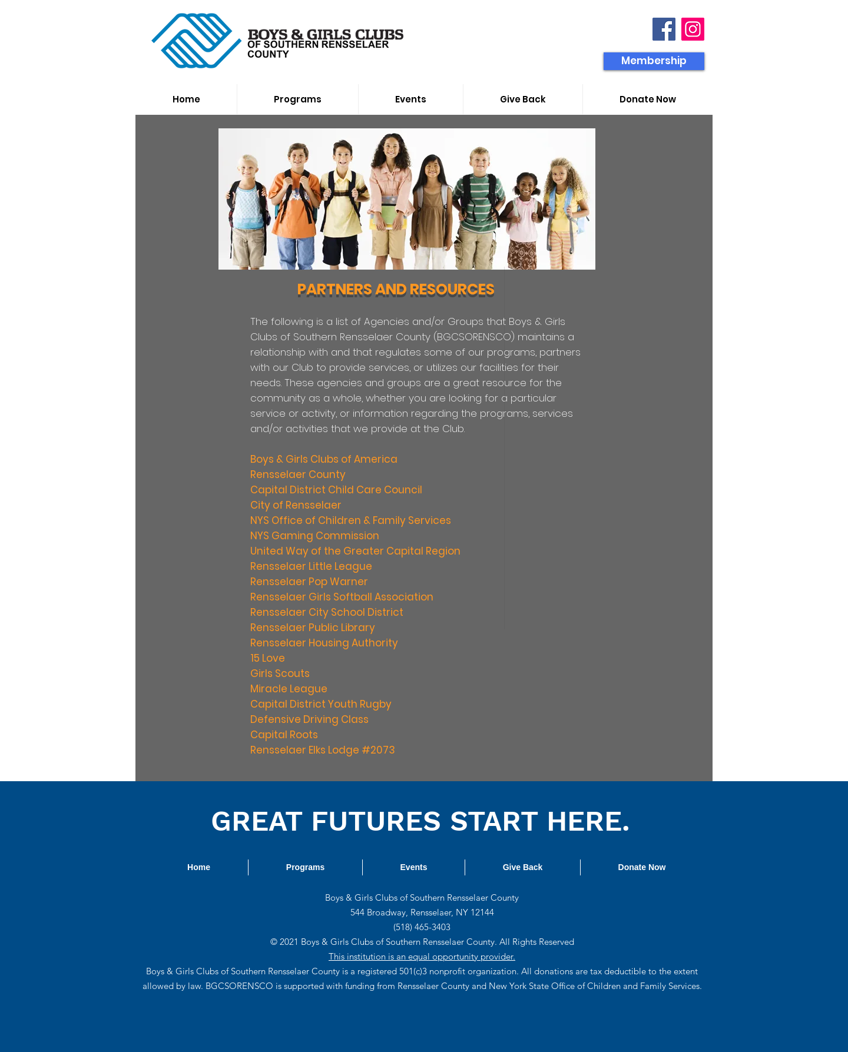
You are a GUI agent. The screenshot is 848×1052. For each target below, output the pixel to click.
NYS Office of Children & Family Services (350, 520)
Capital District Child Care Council (336, 490)
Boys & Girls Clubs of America (324, 459)
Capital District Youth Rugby (321, 704)
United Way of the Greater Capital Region (355, 551)
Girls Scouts (280, 673)
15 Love (267, 658)
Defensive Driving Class (309, 719)
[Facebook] (663, 29)
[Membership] (654, 61)
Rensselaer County (298, 474)
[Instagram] (692, 29)
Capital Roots (284, 735)
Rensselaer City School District (326, 612)
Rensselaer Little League (311, 566)
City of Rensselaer (296, 505)
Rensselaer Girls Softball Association (341, 597)
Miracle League (288, 689)
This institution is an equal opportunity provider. (422, 956)
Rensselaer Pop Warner (309, 582)
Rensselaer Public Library (312, 627)
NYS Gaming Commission (314, 536)
